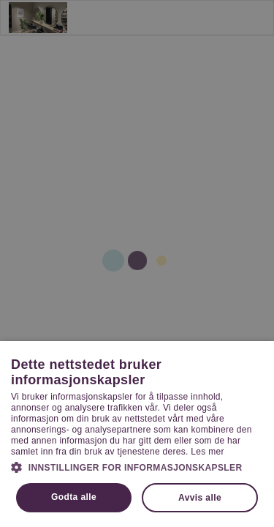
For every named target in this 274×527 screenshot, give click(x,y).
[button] (137, 467)
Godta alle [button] (73, 497)
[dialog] (137, 263)
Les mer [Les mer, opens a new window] (207, 451)
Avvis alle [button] (199, 498)
